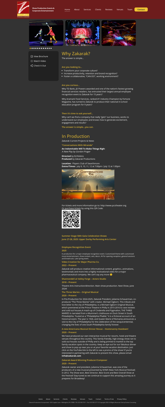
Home (67, 9)
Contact (141, 9)
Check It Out (38, 65)
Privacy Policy (121, 399)
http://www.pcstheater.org (113, 205)
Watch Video (38, 61)
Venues (120, 9)
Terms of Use (109, 399)
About (76, 9)
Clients (98, 9)
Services (87, 9)
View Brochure (39, 56)
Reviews (108, 9)
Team (129, 9)
